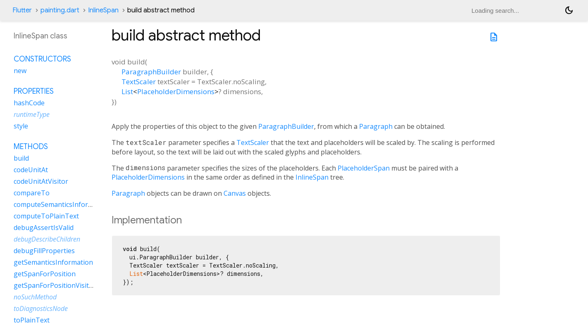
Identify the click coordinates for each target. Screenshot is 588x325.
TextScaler (138, 81)
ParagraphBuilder (151, 71)
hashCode (29, 102)
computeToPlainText (46, 216)
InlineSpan (103, 10)
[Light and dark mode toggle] (569, 10)
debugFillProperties (44, 250)
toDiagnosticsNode (41, 308)
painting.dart (59, 10)
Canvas (235, 193)
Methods (31, 146)
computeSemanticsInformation (62, 204)
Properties (34, 91)
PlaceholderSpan (364, 168)
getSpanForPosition (45, 273)
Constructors (42, 59)
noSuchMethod (35, 296)
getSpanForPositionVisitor (55, 285)
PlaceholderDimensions (175, 91)
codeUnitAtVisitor (41, 181)
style (21, 125)
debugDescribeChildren (47, 239)
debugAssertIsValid (44, 227)
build (21, 158)
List (127, 91)
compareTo (32, 192)
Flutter (22, 10)
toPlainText (32, 320)
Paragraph (376, 126)
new (20, 70)
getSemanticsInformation (53, 262)
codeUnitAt (31, 169)
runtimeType (32, 114)
